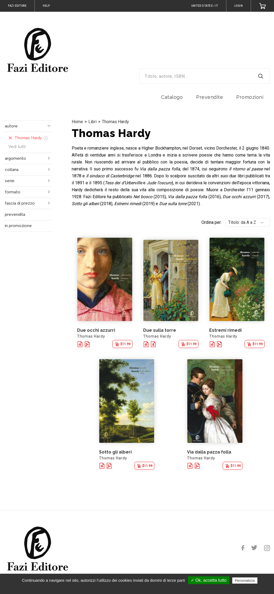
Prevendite (209, 97)
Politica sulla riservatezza (140, 588)
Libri (92, 121)
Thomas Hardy (115, 121)
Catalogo (172, 97)
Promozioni (249, 97)
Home (77, 121)
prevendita (15, 214)
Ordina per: (211, 222)
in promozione (18, 225)
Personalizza (245, 581)
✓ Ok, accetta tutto (209, 580)
